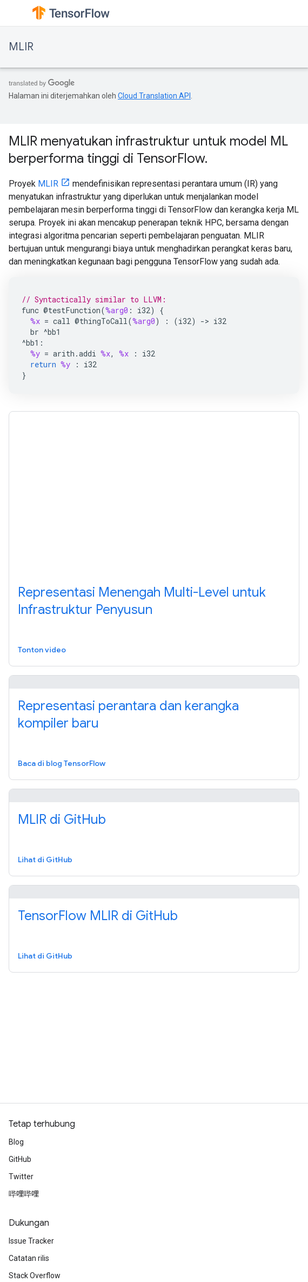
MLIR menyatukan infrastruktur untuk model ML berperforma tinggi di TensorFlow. (148, 150)
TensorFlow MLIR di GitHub (98, 916)
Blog (16, 1142)
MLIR (21, 47)
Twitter (21, 1176)
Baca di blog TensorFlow (61, 763)
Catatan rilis (29, 1258)
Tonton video (42, 650)
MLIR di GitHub (62, 819)
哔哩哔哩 (24, 1194)
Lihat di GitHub (45, 859)
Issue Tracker (31, 1241)
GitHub (20, 1159)
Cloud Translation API (154, 95)
